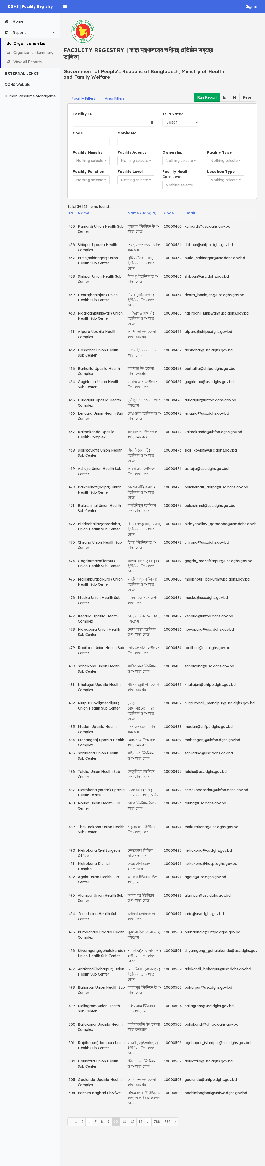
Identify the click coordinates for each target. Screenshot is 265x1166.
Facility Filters (83, 98)
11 (124, 1121)
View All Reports (24, 61)
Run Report (207, 97)
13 (141, 1121)
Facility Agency (132, 152)
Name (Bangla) (142, 213)
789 (167, 1121)
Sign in (251, 6)
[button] (65, 6)
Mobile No (127, 133)
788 (157, 1121)
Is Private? (172, 114)
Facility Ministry (88, 152)
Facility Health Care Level (176, 174)
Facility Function (88, 171)
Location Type (221, 171)
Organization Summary (30, 52)
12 (132, 1121)
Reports (31, 32)
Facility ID (83, 114)
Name (83, 213)
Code (78, 133)
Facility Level (130, 171)
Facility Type (219, 152)
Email (190, 213)
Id (71, 213)
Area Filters (114, 98)
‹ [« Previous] (70, 1121)
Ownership (172, 152)
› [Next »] (175, 1121)
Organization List (27, 43)
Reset (248, 97)
